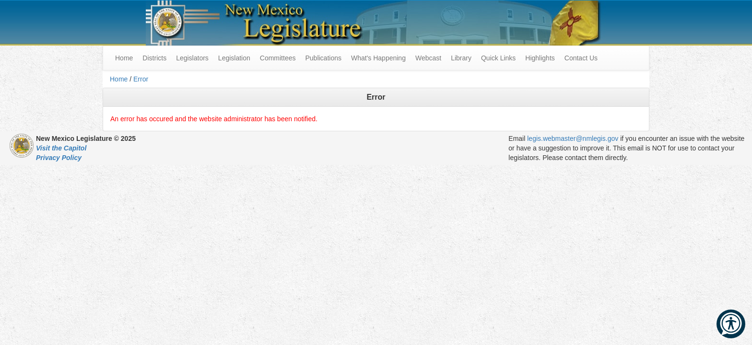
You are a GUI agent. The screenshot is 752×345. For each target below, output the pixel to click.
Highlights (539, 58)
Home (119, 79)
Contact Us (581, 58)
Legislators (192, 58)
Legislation (234, 58)
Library (461, 58)
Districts (154, 58)
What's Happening (378, 58)
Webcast (428, 58)
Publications (323, 58)
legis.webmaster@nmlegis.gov (572, 138)
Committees (278, 58)
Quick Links (498, 58)
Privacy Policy (59, 157)
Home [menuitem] (124, 58)
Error (140, 79)
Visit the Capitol (61, 148)
